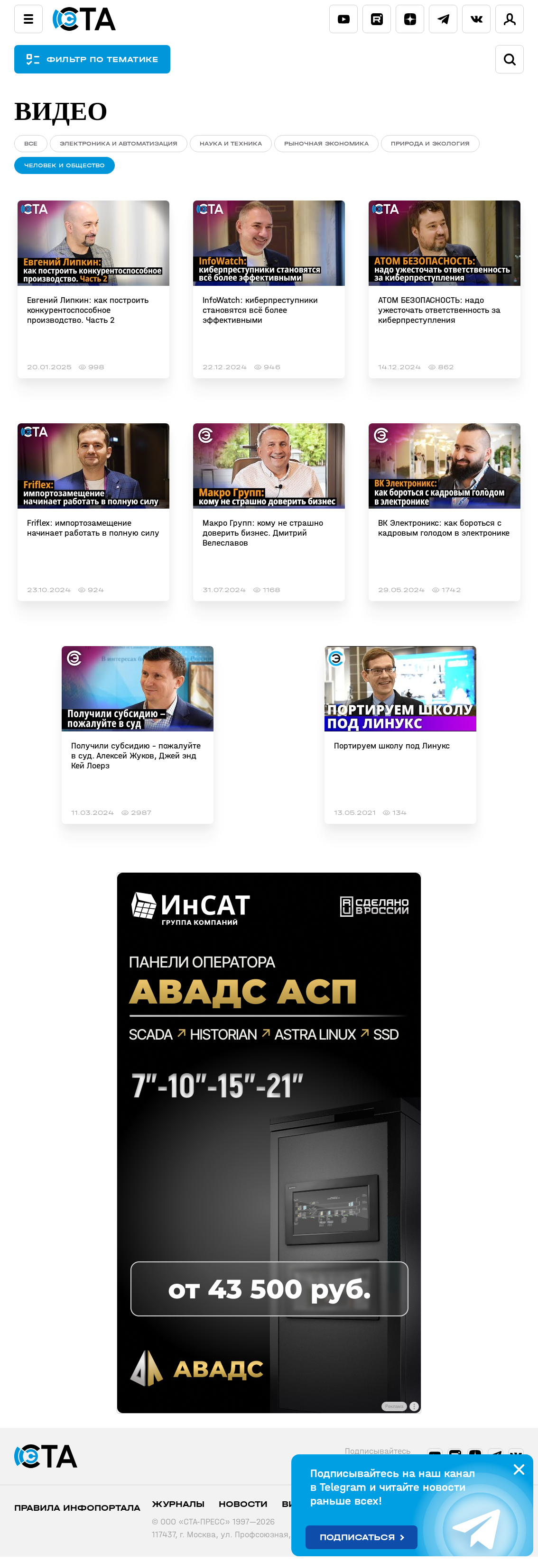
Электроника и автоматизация (118, 143)
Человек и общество (64, 167)
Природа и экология (430, 143)
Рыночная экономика (326, 143)
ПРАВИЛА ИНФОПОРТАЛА (77, 1512)
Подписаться (357, 1538)
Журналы (178, 1509)
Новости (243, 1509)
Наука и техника (231, 143)
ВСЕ (30, 143)
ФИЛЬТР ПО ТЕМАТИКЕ (109, 59)
